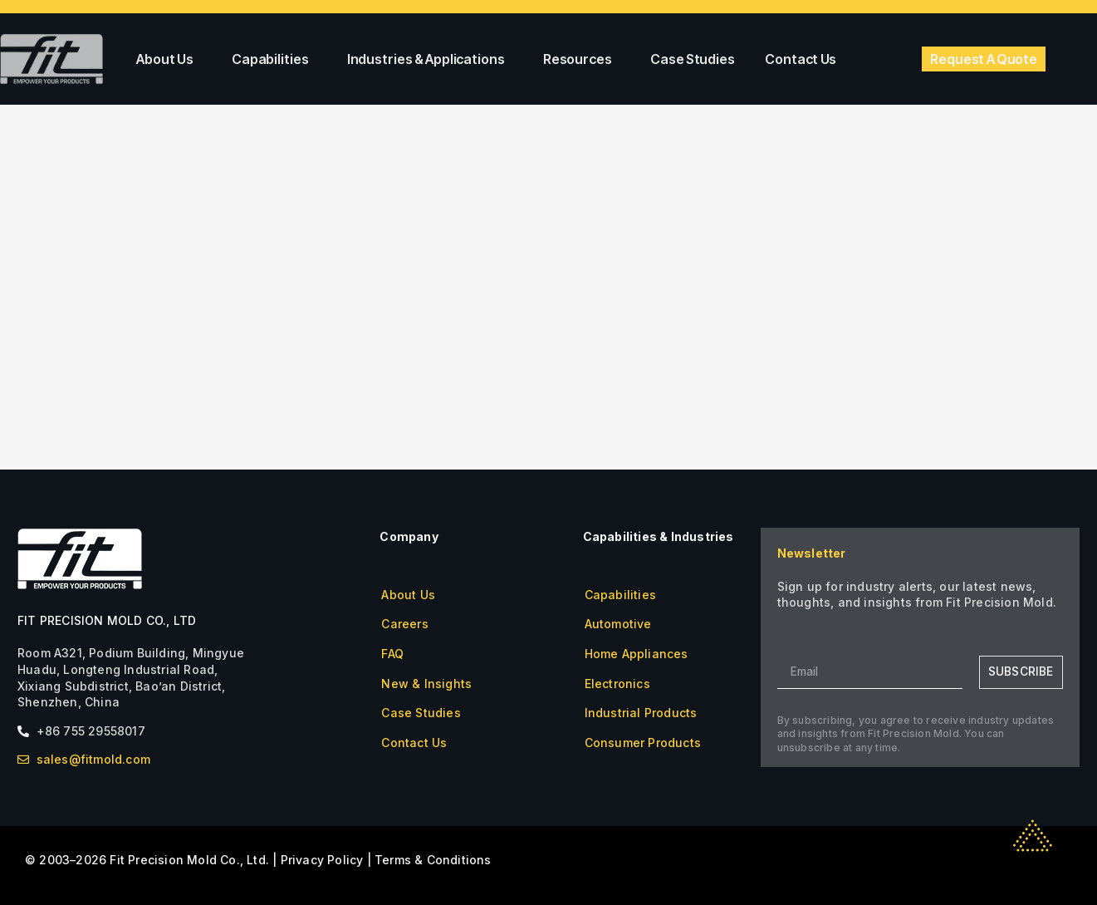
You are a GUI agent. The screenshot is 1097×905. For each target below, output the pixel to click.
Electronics (617, 683)
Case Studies (692, 59)
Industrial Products (641, 713)
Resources (581, 59)
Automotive (618, 624)
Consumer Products (643, 742)
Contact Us (800, 59)
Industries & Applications (430, 59)
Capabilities (274, 59)
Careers (404, 624)
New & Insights (426, 683)
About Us (169, 59)
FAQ (392, 654)
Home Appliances (636, 654)
